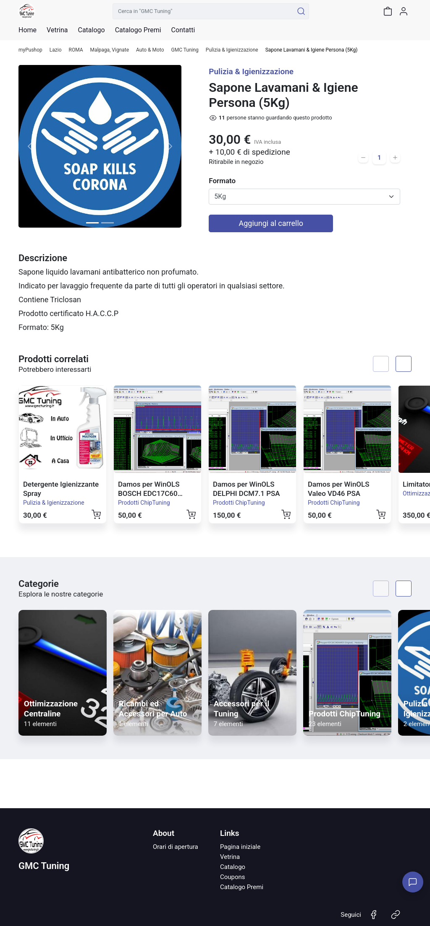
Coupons (232, 877)
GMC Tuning (185, 50)
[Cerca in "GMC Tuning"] (203, 11)
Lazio (56, 50)
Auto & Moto (150, 50)
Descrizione (42, 258)
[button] (30, 146)
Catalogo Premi (241, 887)
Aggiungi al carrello (271, 223)
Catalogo (91, 30)
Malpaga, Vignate (109, 50)
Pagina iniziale (240, 847)
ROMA (76, 50)
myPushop (30, 50)
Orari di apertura (175, 847)
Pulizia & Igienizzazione (232, 50)
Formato (222, 180)
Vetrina (230, 857)
